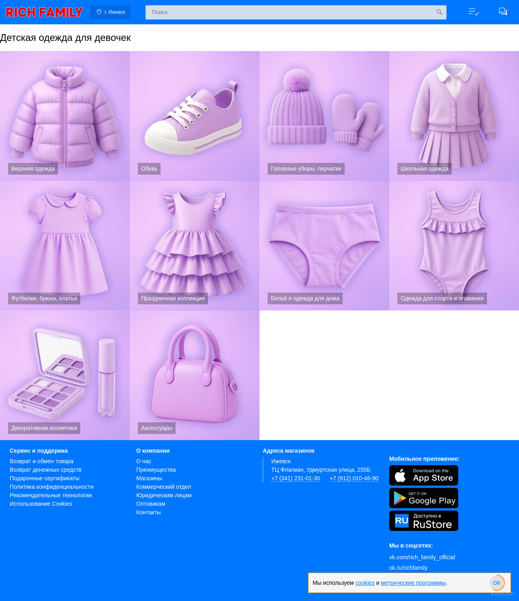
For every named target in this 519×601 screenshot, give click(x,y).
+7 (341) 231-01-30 (295, 478)
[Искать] (439, 12)
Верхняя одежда (65, 116)
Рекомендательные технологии (51, 495)
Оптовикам (150, 503)
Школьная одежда (454, 116)
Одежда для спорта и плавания (454, 245)
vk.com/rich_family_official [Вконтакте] (422, 557)
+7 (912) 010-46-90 (354, 478)
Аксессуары (195, 375)
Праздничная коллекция (195, 245)
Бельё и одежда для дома (324, 245)
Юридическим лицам (164, 495)
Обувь (195, 116)
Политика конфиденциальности (52, 486)
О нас (143, 461)
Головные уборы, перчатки (324, 116)
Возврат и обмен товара (41, 461)
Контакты (148, 512)
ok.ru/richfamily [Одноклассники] (408, 568)
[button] (473, 12)
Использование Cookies (41, 503)
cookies (364, 583)
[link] (44, 12)
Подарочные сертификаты (44, 478)
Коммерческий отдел (163, 486)
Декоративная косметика (65, 375)
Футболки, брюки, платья (65, 245)
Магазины (149, 478)
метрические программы (413, 583)
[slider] (497, 583)
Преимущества (156, 469)
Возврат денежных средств (45, 469)
